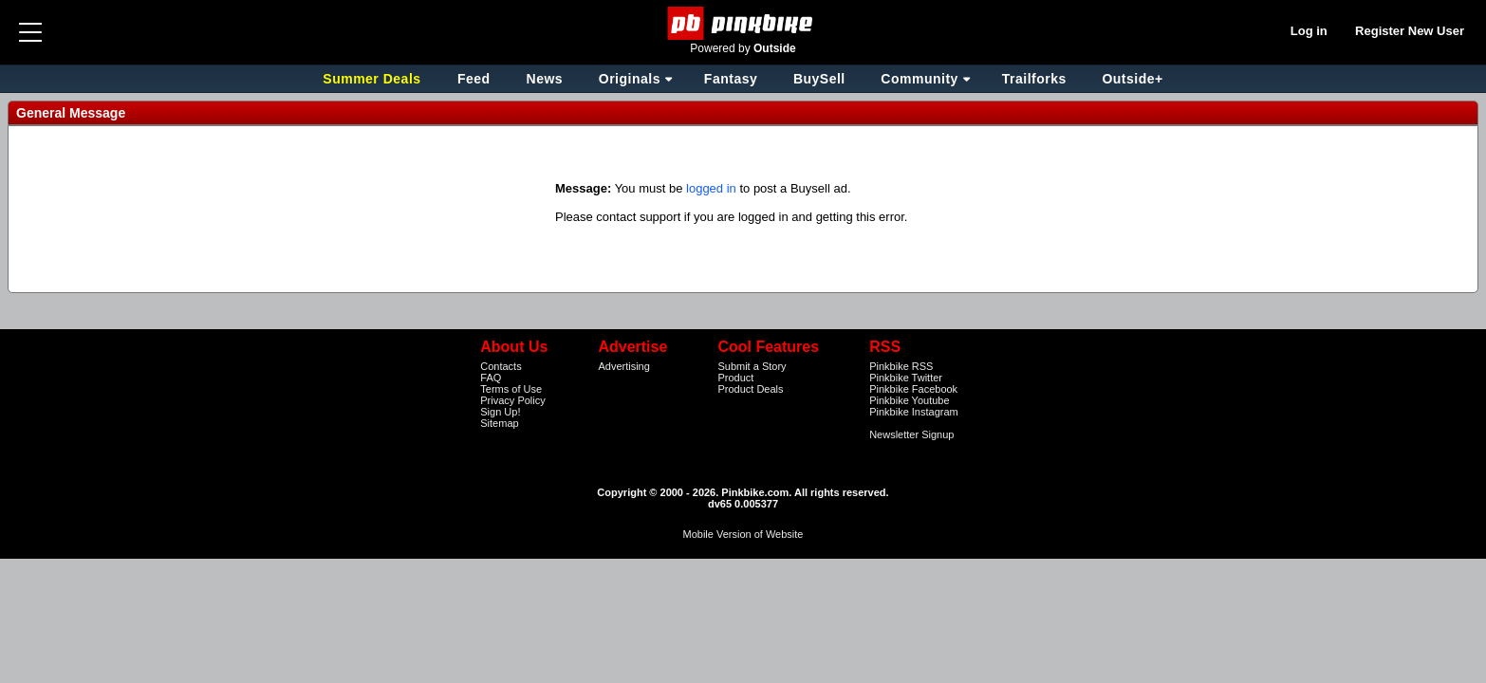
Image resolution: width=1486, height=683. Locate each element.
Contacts (500, 366)
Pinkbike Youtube (909, 400)
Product (735, 377)
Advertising (623, 366)
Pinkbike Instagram (913, 411)
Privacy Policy (512, 400)
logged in (711, 188)
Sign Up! (500, 411)
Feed (474, 78)
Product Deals (750, 389)
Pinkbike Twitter (905, 377)
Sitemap (499, 423)
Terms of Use (511, 389)
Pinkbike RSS (901, 366)
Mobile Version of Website (743, 534)
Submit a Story (751, 366)
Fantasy (730, 78)
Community (919, 78)
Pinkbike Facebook (913, 389)
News (545, 78)
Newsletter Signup (911, 434)
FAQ (490, 377)
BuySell (819, 78)
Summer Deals (374, 78)
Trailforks (1034, 78)
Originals (629, 78)
